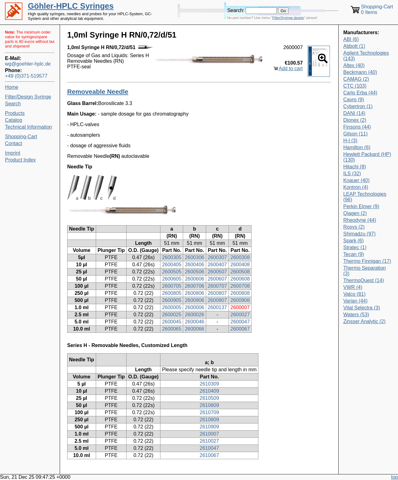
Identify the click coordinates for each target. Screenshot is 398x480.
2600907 (217, 300)
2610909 (209, 426)
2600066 (194, 328)
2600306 (194, 257)
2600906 (194, 300)
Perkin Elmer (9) (361, 206)
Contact (13, 143)
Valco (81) (354, 294)
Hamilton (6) (356, 147)
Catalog (13, 120)
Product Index (20, 159)
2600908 (240, 300)
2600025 (171, 314)
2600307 (217, 257)
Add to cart (291, 68)
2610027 (209, 441)
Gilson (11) (355, 133)
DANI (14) (354, 113)
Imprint (12, 153)
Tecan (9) (353, 254)
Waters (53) (356, 314)
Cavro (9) (353, 99)
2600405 (171, 264)
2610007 (209, 434)
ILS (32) (352, 173)
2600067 (240, 328)
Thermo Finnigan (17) (367, 261)
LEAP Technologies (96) (364, 196)
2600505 (171, 271)
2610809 (209, 419)
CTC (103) (355, 86)
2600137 (217, 307)
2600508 (240, 271)
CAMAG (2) (356, 79)
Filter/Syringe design (288, 18)
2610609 (209, 405)
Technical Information (28, 127)
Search (13, 103)
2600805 (171, 293)
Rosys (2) (353, 227)
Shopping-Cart (21, 136)
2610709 (209, 412)
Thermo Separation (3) (364, 270)
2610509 (209, 398)
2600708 (240, 286)
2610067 (209, 455)
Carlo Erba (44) (360, 92)
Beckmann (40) (360, 72)
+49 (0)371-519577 (26, 76)
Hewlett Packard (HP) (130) (367, 157)
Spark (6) (353, 240)
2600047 (240, 321)
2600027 (240, 314)
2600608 (240, 278)
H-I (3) (350, 140)
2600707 (217, 286)
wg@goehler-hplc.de (28, 63)
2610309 (209, 383)
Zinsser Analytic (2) (364, 321)
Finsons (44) (357, 127)
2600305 (171, 257)
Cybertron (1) (358, 106)
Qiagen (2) (355, 213)
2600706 (194, 286)
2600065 (171, 328)
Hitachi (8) (354, 166)
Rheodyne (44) (359, 220)
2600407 (217, 264)
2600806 (194, 293)
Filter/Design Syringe (28, 96)
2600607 (217, 278)
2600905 (171, 300)
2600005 (171, 307)
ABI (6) (351, 39)
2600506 (194, 271)
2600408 (240, 264)
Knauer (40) (356, 180)
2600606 (194, 278)
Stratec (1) (355, 247)
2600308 (240, 257)
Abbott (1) (354, 46)
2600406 (194, 264)
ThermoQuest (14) (363, 280)
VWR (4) (352, 287)
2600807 (217, 293)
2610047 (209, 448)
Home (11, 87)
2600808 (240, 293)
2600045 (171, 321)
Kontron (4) (355, 187)
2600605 (171, 278)
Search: (235, 10)
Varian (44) (355, 301)
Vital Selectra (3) (361, 307)
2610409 (209, 391)
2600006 (194, 307)
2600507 (217, 271)
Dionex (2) (354, 120)
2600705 (171, 286)
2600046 (194, 321)
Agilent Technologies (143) (366, 55)
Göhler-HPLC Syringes (71, 6)
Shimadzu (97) (359, 233)
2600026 (194, 314)
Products (15, 113)
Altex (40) (353, 65)
